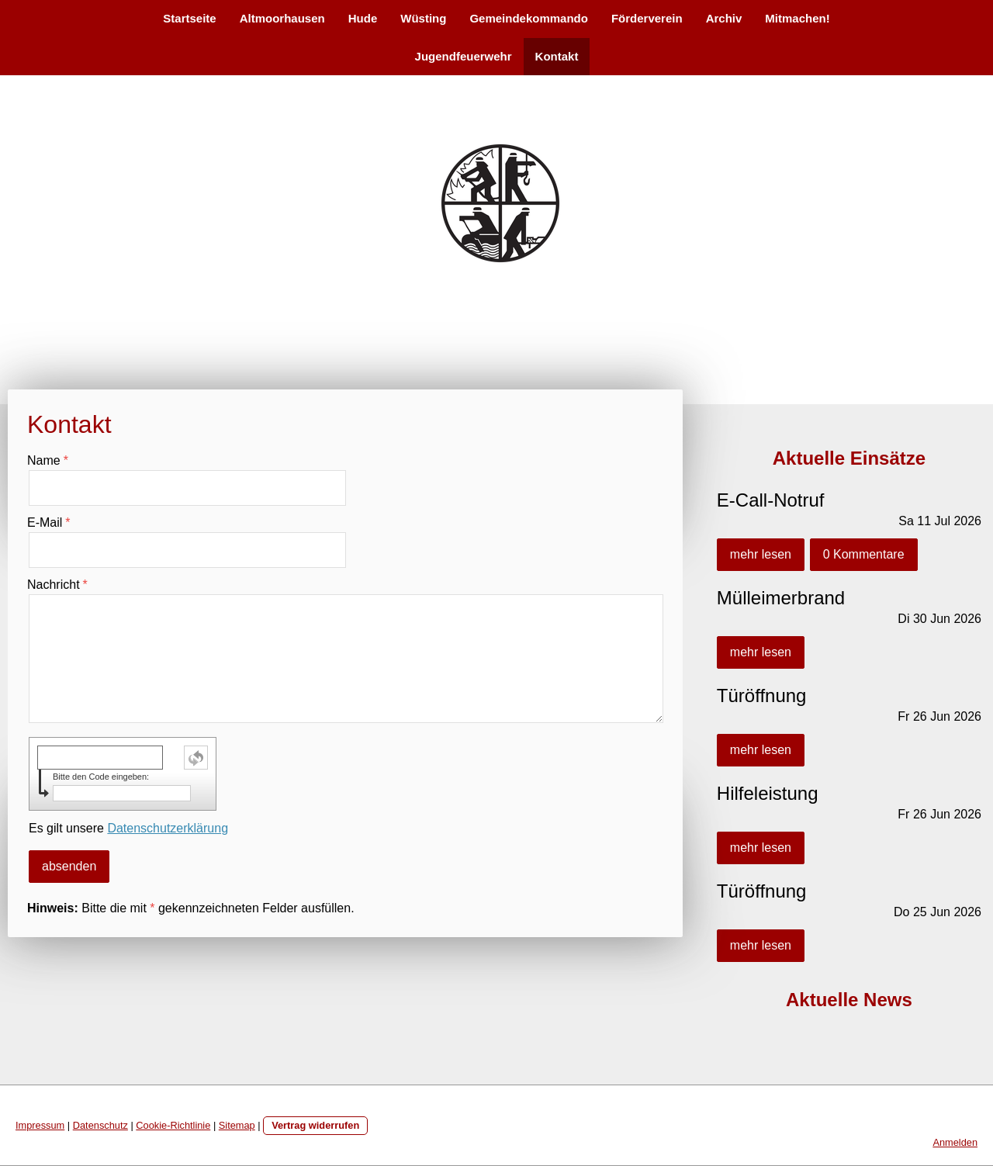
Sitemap (237, 1125)
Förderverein (647, 18)
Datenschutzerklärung (167, 828)
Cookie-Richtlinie (173, 1125)
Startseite (189, 18)
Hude (363, 18)
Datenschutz (100, 1125)
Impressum (40, 1125)
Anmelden (954, 1142)
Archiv (724, 18)
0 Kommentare (864, 554)
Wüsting (423, 18)
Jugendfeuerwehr (463, 56)
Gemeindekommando (528, 18)
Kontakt (557, 56)
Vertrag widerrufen (315, 1125)
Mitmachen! (797, 18)
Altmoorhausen (282, 18)
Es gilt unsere (128, 828)
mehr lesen (760, 554)
